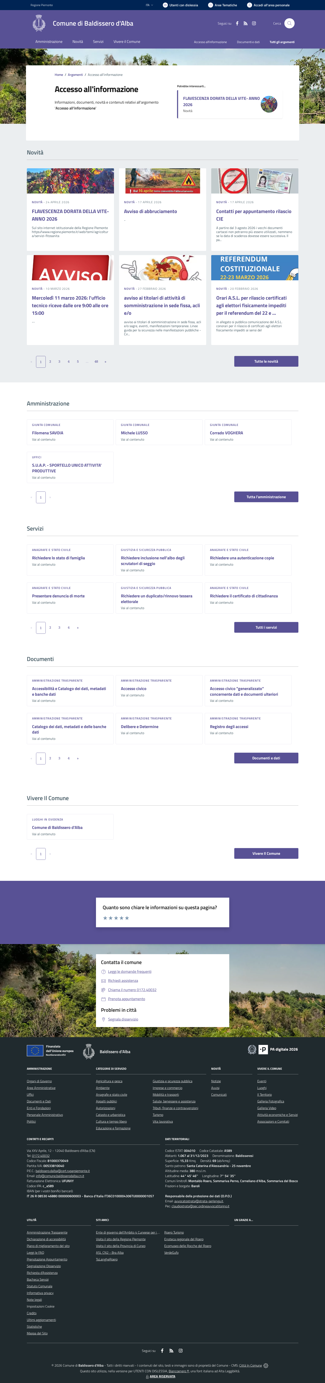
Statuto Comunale (39, 1286)
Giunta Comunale (46, 425)
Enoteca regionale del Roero (183, 1239)
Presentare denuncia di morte (58, 596)
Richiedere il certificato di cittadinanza (244, 596)
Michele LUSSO (134, 432)
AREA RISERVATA (160, 1376)
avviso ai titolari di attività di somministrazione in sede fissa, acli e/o (162, 305)
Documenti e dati (266, 758)
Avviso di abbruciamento (150, 211)
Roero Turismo (174, 1232)
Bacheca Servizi (38, 1279)
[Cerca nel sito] (289, 23)
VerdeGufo (171, 1252)
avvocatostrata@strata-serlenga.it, (199, 1201)
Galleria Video (266, 1107)
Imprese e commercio (167, 1087)
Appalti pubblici (106, 1101)
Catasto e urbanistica (110, 1114)
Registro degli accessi (229, 726)
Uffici (37, 457)
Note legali (34, 1299)
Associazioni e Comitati (273, 1121)
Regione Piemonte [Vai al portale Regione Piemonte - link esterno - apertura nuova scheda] (42, 5)
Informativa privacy (40, 1292)
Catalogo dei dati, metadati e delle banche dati (69, 729)
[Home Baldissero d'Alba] (82, 23)
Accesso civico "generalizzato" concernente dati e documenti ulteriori (244, 691)
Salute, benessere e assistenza (174, 1101)
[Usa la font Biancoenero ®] (180, 5)
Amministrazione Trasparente (47, 1232)
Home (59, 74)
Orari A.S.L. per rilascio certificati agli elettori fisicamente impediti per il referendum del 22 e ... (251, 305)
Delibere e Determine (139, 726)
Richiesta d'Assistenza (42, 1272)
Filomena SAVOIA (47, 432)
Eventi (261, 1081)
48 (96, 361)
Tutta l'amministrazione (266, 497)
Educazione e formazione (113, 1128)
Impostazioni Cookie (40, 1306)
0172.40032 (41, 1155)
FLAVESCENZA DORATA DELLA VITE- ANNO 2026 (221, 101)
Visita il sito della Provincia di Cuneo (120, 1245)
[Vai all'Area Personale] (268, 5)
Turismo (158, 1114)
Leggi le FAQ (35, 1252)
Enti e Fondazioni (39, 1107)
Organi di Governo (39, 1081)
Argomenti (75, 74)
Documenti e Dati (39, 1101)
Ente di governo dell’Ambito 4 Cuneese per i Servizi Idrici (135, 1232)
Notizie (216, 1081)
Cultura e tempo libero (111, 1121)
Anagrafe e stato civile (51, 550)
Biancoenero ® (179, 1371)
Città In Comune (250, 1365)
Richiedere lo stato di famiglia (58, 558)
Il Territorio (264, 1094)
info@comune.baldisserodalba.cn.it (60, 1175)
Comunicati (219, 1094)
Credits (31, 1313)
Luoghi (262, 1087)
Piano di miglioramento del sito (48, 1245)
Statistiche (34, 1326)
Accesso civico (133, 688)
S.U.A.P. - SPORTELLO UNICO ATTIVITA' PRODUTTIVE (67, 468)
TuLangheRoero (107, 1259)
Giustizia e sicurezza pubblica (146, 550)
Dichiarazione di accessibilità (46, 1239)
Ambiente (103, 1087)
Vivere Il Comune (266, 853)
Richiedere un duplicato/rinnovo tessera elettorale (156, 599)
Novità (38, 202)
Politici (31, 1121)
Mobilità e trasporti (166, 1094)
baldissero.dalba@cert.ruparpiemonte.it (63, 1170)
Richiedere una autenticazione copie (242, 558)
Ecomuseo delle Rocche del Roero (187, 1245)
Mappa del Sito (37, 1333)
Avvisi (215, 1087)
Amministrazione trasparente (57, 680)
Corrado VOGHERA (226, 432)
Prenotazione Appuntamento (47, 1259)
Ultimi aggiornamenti (41, 1319)
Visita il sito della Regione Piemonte (121, 1239)
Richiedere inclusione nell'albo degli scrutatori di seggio (153, 561)
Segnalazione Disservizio (44, 1265)
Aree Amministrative (41, 1087)
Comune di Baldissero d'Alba (57, 827)
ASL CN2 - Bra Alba (110, 1252)
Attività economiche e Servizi (277, 1114)
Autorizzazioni (105, 1107)
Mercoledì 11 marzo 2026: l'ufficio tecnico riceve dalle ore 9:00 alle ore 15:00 (70, 305)
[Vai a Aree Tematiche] (222, 5)
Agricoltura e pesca (109, 1081)
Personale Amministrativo (45, 1114)
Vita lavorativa (163, 1121)
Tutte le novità (266, 361)
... (87, 361)
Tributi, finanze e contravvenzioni (175, 1107)
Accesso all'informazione (210, 42)
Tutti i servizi (266, 627)
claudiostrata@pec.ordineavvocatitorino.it (200, 1206)
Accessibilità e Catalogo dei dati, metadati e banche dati (69, 691)
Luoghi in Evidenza (47, 819)
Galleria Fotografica (270, 1101)
